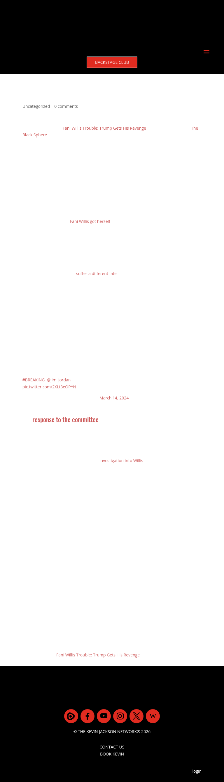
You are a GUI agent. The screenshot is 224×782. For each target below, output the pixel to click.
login (197, 732)
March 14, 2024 (114, 358)
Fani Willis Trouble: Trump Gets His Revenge (104, 88)
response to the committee (65, 379)
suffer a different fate (96, 234)
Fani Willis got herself (90, 182)
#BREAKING (33, 340)
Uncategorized (36, 67)
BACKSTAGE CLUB (112, 22)
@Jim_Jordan (59, 340)
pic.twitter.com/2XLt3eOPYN (49, 347)
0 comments (66, 67)
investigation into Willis (121, 421)
